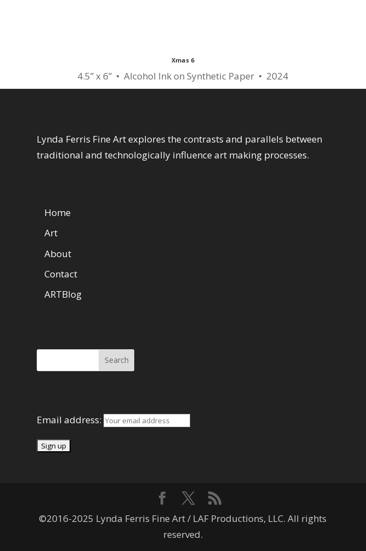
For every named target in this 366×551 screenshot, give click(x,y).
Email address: (70, 419)
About (57, 253)
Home (57, 212)
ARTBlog (63, 294)
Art (51, 232)
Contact (60, 274)
